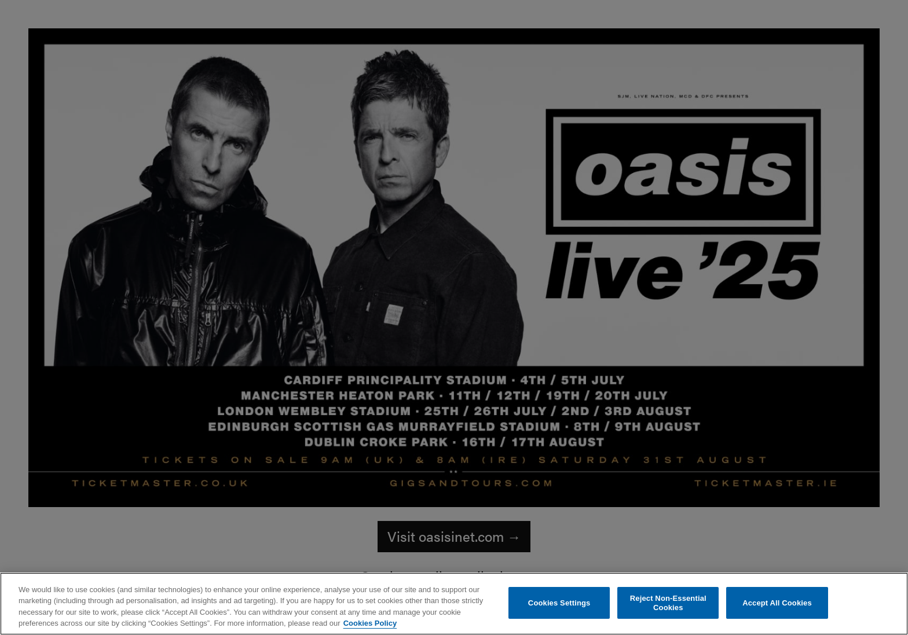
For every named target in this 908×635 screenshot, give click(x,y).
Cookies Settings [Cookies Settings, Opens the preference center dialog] (559, 603)
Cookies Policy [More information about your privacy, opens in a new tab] (370, 623)
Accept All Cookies (777, 603)
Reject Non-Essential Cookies (668, 603)
